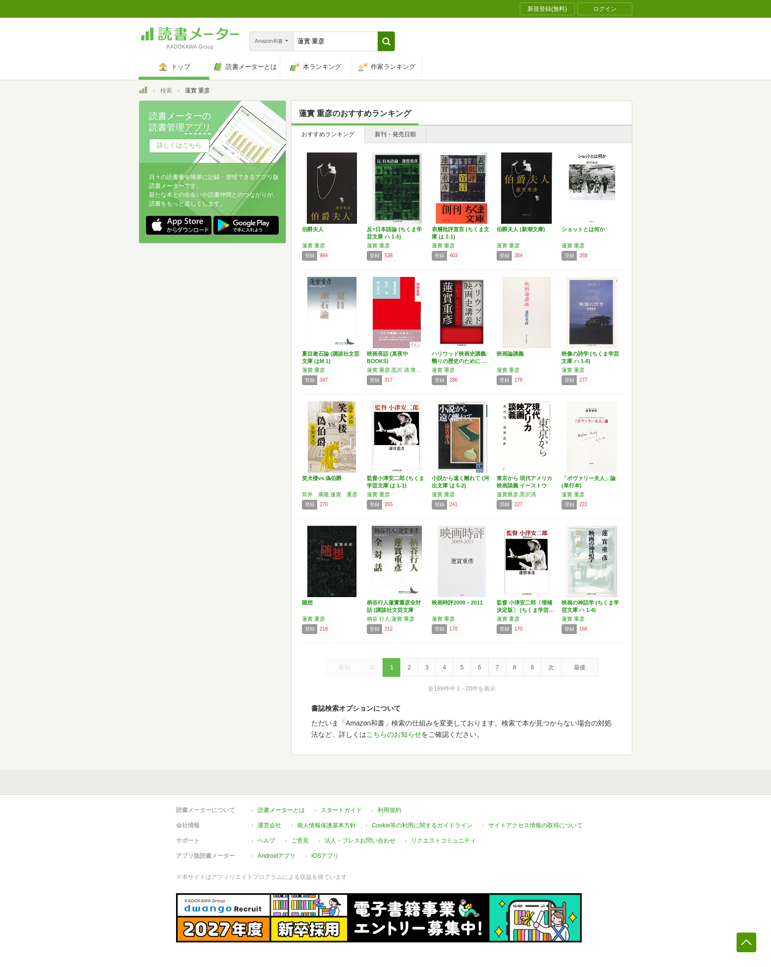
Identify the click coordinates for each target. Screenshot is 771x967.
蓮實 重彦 (313, 245)
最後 (580, 667)
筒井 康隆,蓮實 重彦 (329, 494)
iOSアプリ (325, 856)
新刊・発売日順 (395, 134)
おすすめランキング (328, 134)
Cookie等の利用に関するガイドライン (422, 825)
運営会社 (269, 825)
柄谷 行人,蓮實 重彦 (391, 619)
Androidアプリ (277, 856)
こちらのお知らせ (393, 734)
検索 (166, 90)
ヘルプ (266, 841)
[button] (386, 41)
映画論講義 (510, 354)
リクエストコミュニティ (443, 841)
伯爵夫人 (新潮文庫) (521, 229)
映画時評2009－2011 (457, 602)
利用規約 (389, 810)
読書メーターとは (281, 810)
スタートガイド (341, 810)
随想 (307, 602)
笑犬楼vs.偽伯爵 (322, 478)
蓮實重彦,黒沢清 (516, 494)
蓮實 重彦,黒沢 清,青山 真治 (397, 370)
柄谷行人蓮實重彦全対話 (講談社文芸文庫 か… (394, 610)
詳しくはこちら (179, 145)
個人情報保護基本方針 (326, 825)
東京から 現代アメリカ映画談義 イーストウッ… (524, 485)
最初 (344, 667)
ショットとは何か (583, 229)
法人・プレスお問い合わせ (360, 841)
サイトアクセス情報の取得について (535, 825)
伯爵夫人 (313, 229)
